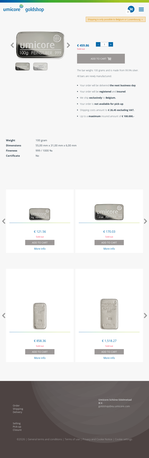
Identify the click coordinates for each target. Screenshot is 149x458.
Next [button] (68, 45)
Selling (17, 423)
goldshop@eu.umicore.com (114, 406)
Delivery (17, 412)
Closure (17, 429)
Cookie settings (123, 439)
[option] (40, 45)
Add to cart (101, 58)
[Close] (142, 19)
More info (40, 248)
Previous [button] (12, 45)
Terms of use (72, 439)
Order (16, 405)
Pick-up (17, 426)
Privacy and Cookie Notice (97, 439)
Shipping (18, 408)
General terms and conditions (45, 439)
